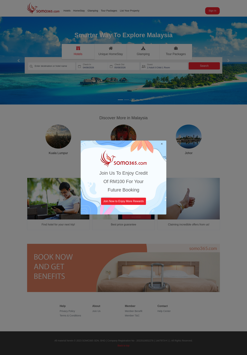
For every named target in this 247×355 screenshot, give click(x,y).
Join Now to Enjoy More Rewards (123, 201)
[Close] (162, 144)
